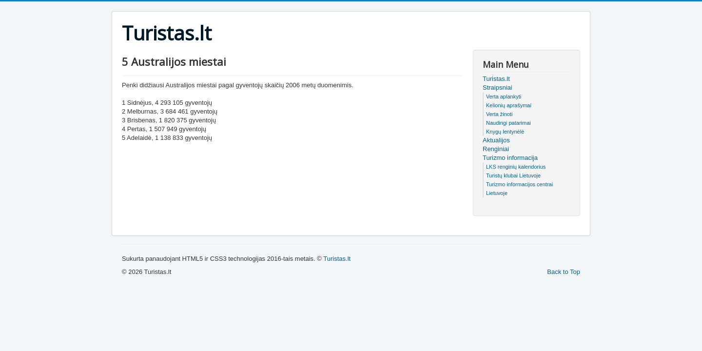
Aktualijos (496, 140)
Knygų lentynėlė (505, 132)
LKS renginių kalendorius (516, 167)
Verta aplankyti (503, 96)
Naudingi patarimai (508, 123)
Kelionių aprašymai (508, 105)
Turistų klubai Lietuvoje (513, 175)
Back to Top (563, 271)
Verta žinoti (499, 114)
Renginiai (496, 149)
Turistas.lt (496, 78)
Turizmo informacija (510, 157)
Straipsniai (497, 87)
